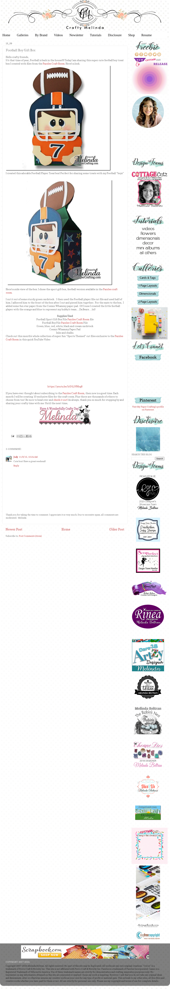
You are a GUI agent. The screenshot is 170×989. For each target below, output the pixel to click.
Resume (146, 35)
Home (65, 529)
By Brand (41, 35)
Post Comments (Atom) (30, 536)
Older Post (116, 529)
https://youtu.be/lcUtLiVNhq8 (64, 386)
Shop (131, 35)
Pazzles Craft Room (54, 63)
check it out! (61, 399)
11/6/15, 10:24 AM (28, 457)
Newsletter (76, 35)
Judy (15, 457)
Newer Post (14, 529)
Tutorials (95, 35)
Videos (58, 35)
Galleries (22, 35)
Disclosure (115, 35)
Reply (16, 465)
